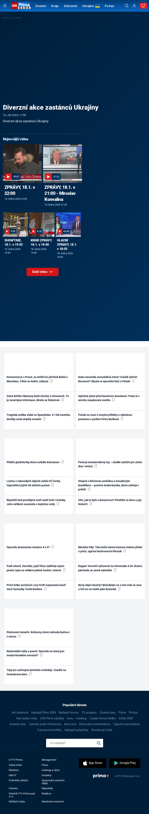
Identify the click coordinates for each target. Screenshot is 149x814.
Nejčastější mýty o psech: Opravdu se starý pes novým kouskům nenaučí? (35, 653)
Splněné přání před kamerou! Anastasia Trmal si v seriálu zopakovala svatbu (108, 398)
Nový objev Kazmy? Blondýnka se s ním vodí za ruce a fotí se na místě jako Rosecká (110, 587)
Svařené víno (18, 724)
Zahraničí (70, 6)
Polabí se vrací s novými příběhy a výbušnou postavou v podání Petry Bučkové (105, 416)
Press (45, 765)
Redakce (46, 793)
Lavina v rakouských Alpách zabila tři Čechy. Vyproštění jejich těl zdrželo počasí (34, 483)
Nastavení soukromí (53, 801)
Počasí (109, 6)
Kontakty (46, 775)
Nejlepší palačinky (76, 730)
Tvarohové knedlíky (49, 730)
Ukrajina (88, 6)
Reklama (13, 770)
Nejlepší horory (69, 712)
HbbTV (12, 775)
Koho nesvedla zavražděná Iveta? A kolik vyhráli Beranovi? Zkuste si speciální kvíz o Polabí (107, 379)
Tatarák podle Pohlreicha (45, 724)
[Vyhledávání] (126, 5)
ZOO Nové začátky (52, 718)
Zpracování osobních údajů (53, 782)
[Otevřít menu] (5, 5)
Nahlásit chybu (17, 801)
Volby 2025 (126, 718)
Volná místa (15, 765)
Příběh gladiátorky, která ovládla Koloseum (35, 462)
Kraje (55, 6)
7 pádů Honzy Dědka (102, 718)
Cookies (13, 788)
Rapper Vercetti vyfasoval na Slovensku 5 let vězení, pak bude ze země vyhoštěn (110, 568)
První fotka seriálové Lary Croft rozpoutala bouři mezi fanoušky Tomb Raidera (36, 587)
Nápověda (47, 788)
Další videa (45, 273)
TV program (89, 712)
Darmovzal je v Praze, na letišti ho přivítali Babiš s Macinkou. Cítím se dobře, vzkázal (37, 379)
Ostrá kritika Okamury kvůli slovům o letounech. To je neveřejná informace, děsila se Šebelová (38, 398)
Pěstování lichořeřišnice (94, 724)
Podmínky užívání (18, 780)
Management (49, 759)
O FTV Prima (16, 759)
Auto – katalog (76, 718)
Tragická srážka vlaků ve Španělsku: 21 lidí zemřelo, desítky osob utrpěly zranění (39, 416)
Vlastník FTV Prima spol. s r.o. (22, 795)
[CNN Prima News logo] (20, 6)
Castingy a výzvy (51, 770)
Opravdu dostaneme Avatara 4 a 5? (30, 547)
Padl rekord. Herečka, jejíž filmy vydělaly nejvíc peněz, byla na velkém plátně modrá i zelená (36, 568)
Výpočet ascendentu (126, 724)
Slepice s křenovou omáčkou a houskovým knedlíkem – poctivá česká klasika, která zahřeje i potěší (108, 485)
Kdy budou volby (26, 718)
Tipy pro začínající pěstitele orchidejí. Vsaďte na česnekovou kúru (36, 672)
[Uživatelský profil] (134, 5)
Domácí (41, 6)
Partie (122, 712)
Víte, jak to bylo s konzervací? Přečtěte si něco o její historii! (109, 502)
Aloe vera (70, 724)
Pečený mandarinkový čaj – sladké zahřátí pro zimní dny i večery (110, 464)
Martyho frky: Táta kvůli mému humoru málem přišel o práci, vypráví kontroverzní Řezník (110, 549)
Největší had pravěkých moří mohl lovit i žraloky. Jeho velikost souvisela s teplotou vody (36, 502)
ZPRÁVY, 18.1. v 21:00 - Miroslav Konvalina (59, 193)
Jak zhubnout (19, 712)
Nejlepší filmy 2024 (43, 712)
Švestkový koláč (101, 730)
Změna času (108, 712)
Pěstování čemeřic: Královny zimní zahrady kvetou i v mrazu (38, 634)
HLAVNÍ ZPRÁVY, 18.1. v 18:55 (67, 244)
